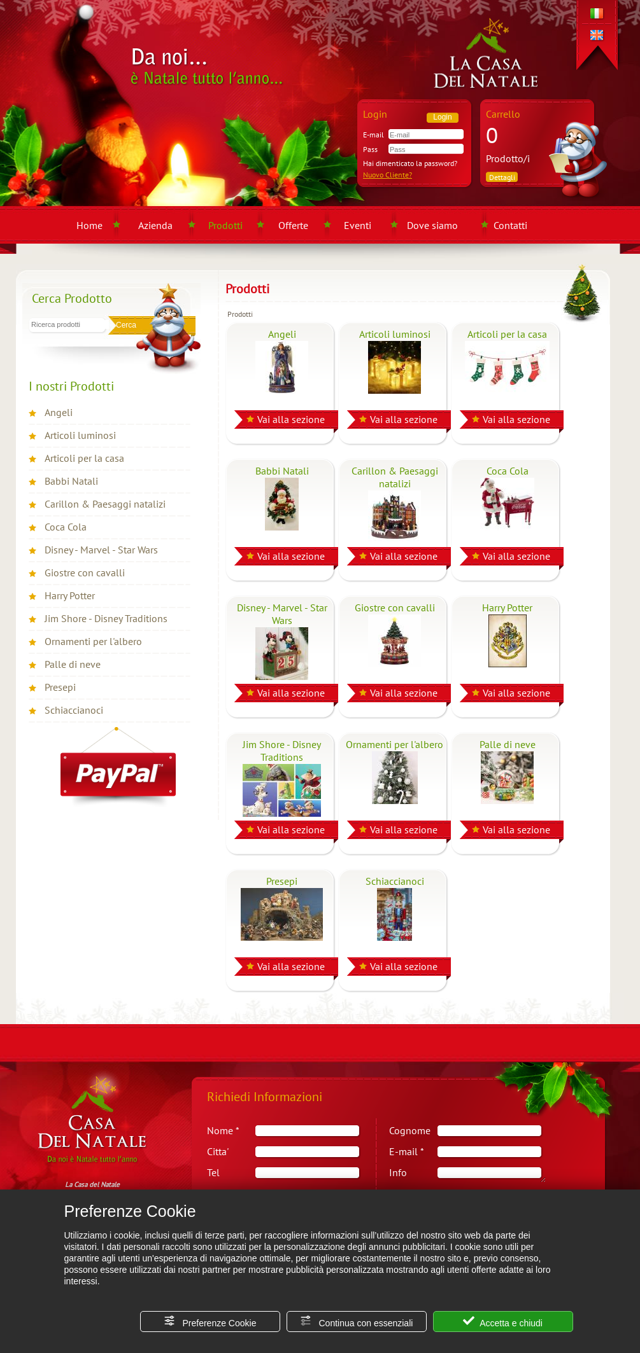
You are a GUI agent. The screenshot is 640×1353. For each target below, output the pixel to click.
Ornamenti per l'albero (93, 641)
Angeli (59, 412)
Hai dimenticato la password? (410, 163)
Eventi (357, 225)
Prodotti (225, 225)
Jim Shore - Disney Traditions (106, 618)
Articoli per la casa (84, 458)
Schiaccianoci (74, 710)
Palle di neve (73, 664)
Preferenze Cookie (210, 1321)
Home (89, 225)
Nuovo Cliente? (387, 174)
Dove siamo (432, 225)
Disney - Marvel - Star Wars (101, 549)
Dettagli (502, 177)
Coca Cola (66, 526)
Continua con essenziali (356, 1321)
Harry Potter (70, 595)
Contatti (510, 225)
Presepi (60, 687)
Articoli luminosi (80, 435)
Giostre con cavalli (85, 572)
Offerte (293, 225)
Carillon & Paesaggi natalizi (105, 503)
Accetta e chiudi (503, 1321)
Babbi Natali (71, 481)
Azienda (155, 225)
